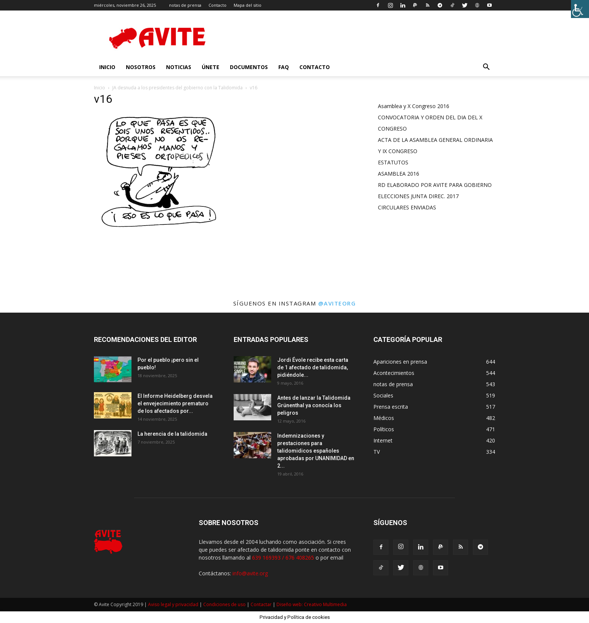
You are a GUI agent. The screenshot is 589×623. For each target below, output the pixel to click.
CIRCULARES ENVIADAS (407, 207)
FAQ (283, 67)
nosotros (141, 67)
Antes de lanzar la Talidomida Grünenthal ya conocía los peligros (313, 405)
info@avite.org (250, 573)
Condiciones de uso (224, 604)
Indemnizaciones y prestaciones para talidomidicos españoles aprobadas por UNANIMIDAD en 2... (315, 451)
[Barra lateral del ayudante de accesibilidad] (580, 9)
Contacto (217, 5)
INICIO (107, 67)
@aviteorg (337, 303)
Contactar (261, 604)
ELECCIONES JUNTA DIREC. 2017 (418, 196)
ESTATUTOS (393, 162)
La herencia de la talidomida (172, 434)
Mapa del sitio (247, 5)
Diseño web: (290, 604)
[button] (486, 67)
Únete (210, 67)
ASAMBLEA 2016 (398, 173)
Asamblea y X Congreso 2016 (413, 106)
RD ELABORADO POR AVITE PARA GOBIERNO (435, 184)
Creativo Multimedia (325, 604)
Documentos (249, 67)
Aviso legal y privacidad (173, 604)
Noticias (178, 67)
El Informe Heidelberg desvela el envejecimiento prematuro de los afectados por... (175, 403)
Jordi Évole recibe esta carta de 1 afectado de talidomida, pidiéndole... (312, 367)
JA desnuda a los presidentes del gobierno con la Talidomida (177, 87)
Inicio (99, 87)
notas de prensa (185, 5)
